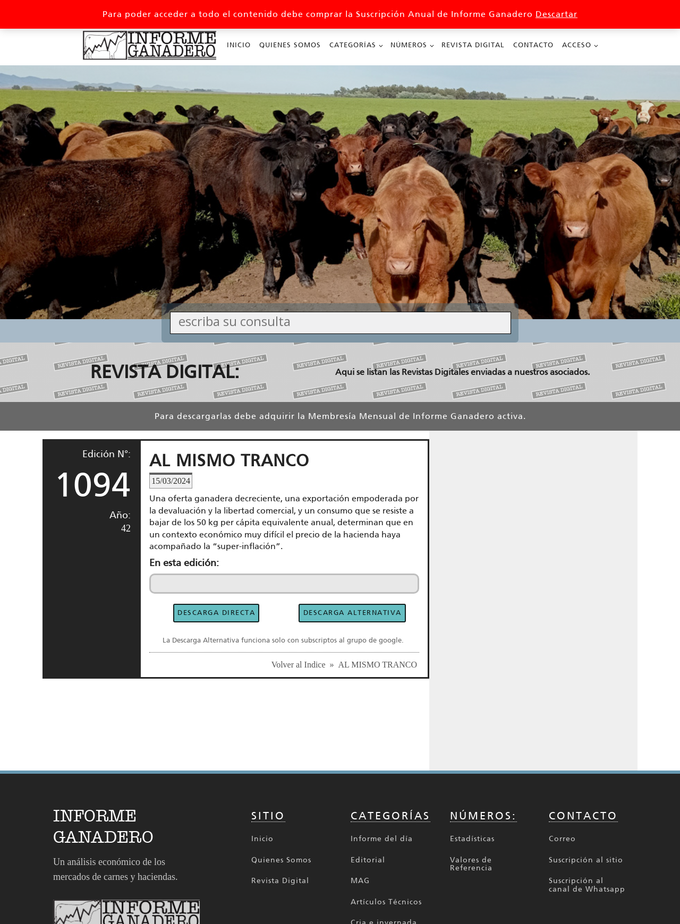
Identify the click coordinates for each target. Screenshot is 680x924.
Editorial (368, 860)
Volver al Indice (298, 664)
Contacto (533, 45)
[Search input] (343, 321)
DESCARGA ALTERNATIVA (352, 613)
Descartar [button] (556, 14)
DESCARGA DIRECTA (216, 613)
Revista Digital (473, 45)
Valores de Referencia (471, 864)
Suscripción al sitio (586, 860)
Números (408, 45)
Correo (562, 839)
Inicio (239, 45)
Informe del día (382, 839)
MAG (360, 881)
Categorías (352, 45)
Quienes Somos (290, 45)
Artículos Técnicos (386, 902)
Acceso (576, 45)
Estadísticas (472, 839)
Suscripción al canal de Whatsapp (587, 885)
